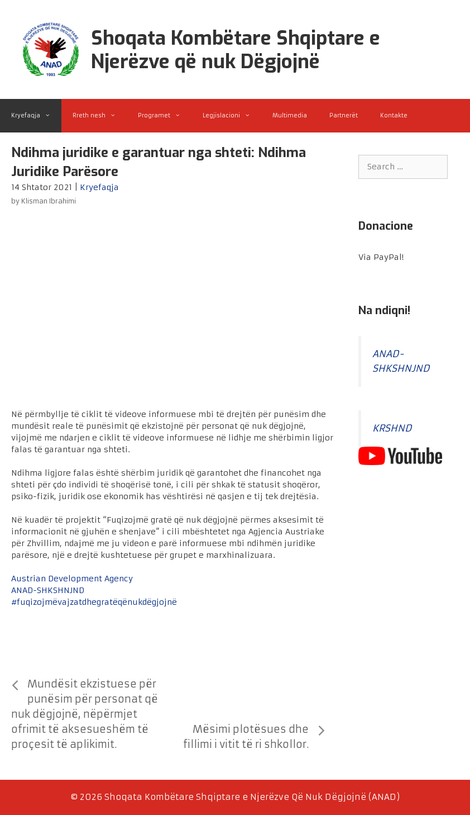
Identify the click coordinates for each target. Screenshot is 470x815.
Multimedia (289, 115)
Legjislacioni (232, 115)
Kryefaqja (36, 115)
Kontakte (393, 115)
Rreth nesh (100, 115)
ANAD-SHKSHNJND (47, 590)
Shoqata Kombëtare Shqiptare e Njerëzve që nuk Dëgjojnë (235, 49)
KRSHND (392, 428)
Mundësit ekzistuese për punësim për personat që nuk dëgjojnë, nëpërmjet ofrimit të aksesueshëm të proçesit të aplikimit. (84, 714)
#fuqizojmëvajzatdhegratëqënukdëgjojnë (94, 602)
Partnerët (343, 115)
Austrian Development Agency (72, 579)
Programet (164, 115)
